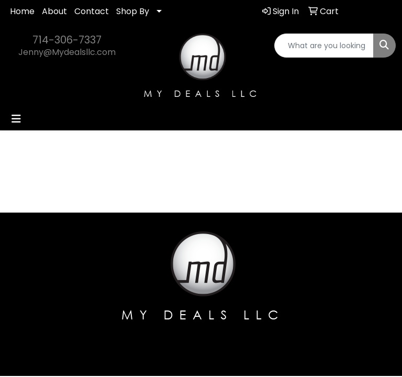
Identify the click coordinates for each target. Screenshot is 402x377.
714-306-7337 (67, 39)
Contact (91, 11)
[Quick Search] (324, 46)
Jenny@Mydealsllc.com (67, 52)
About (54, 11)
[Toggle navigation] (16, 119)
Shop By (132, 11)
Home (22, 11)
